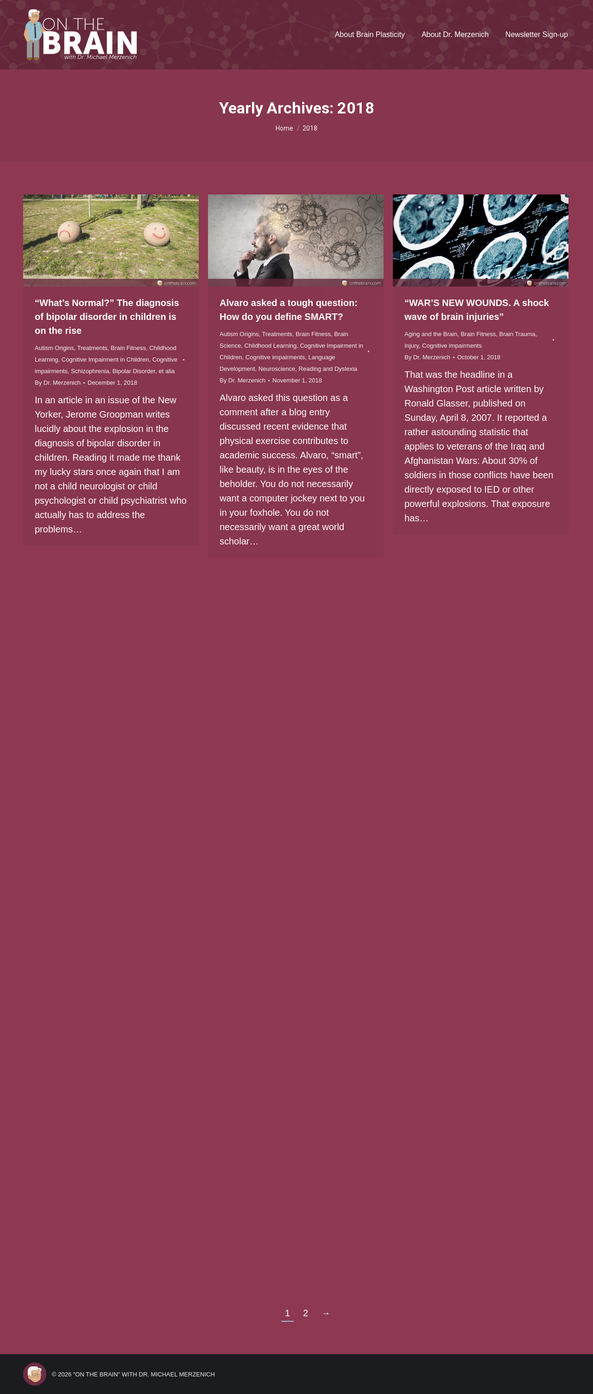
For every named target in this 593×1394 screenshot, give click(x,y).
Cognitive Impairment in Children (105, 359)
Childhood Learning (270, 345)
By (58, 382)
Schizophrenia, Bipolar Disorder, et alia (123, 371)
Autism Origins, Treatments (71, 347)
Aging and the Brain (430, 334)
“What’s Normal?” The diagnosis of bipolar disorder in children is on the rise (107, 317)
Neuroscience (277, 368)
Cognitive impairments (275, 357)
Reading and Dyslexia (328, 368)
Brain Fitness (128, 347)
